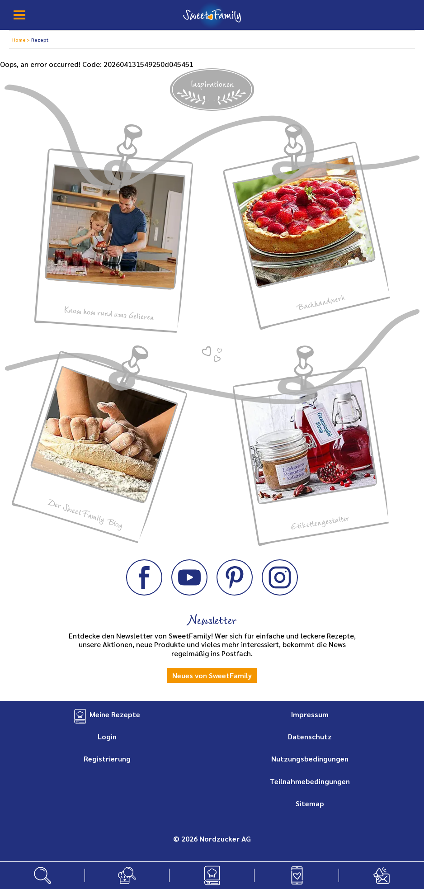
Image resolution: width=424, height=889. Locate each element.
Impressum (310, 714)
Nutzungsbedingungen (310, 758)
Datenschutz (310, 736)
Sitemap (310, 803)
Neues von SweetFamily (212, 675)
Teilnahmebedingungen (310, 781)
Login (107, 736)
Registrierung (107, 758)
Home (19, 40)
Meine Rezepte (115, 714)
